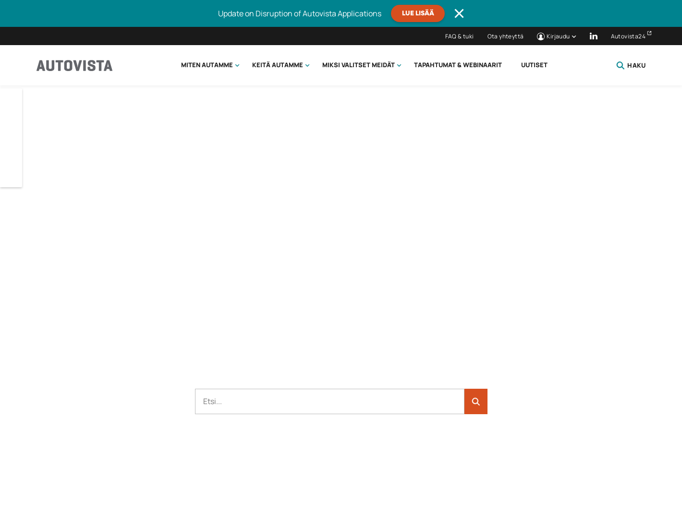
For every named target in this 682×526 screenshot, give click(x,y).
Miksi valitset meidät (358, 64)
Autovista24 (628, 36)
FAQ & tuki (459, 36)
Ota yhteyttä (505, 36)
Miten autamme (207, 64)
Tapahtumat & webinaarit (458, 64)
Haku (630, 65)
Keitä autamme (277, 64)
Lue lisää (418, 13)
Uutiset (534, 64)
